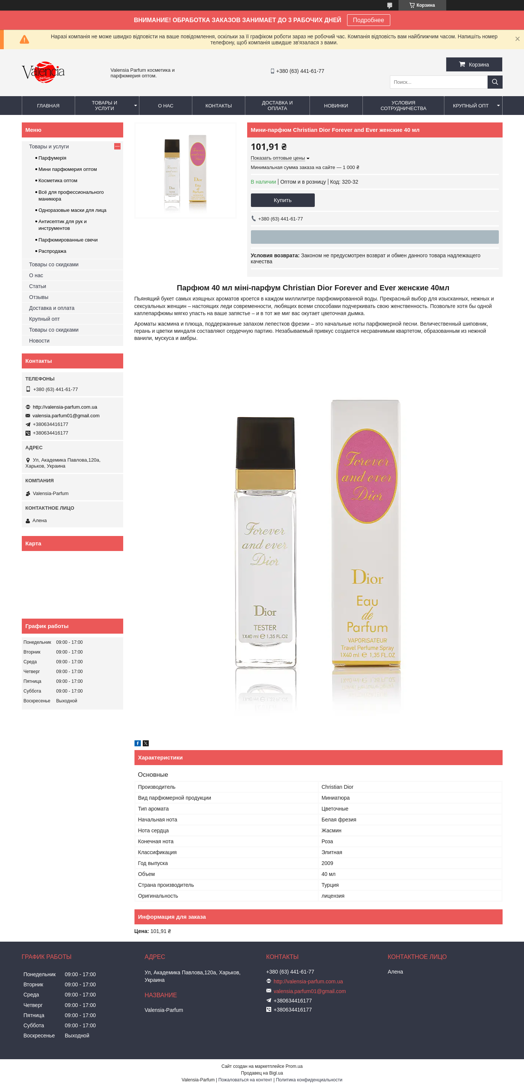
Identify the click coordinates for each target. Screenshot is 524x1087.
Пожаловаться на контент (245, 1079)
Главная (48, 106)
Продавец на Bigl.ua (262, 1073)
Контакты (218, 106)
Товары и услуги (105, 105)
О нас (166, 106)
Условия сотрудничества (403, 105)
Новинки (336, 106)
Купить (282, 200)
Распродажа (52, 251)
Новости (39, 341)
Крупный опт (471, 106)
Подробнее (368, 20)
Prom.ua (293, 1066)
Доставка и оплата (277, 105)
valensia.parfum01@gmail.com (66, 415)
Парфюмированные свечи (68, 240)
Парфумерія (52, 158)
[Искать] (495, 82)
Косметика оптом (58, 180)
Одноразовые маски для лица (73, 210)
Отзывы (38, 297)
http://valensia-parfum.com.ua (65, 407)
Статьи (37, 286)
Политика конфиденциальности (309, 1079)
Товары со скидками (54, 264)
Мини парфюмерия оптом (68, 169)
